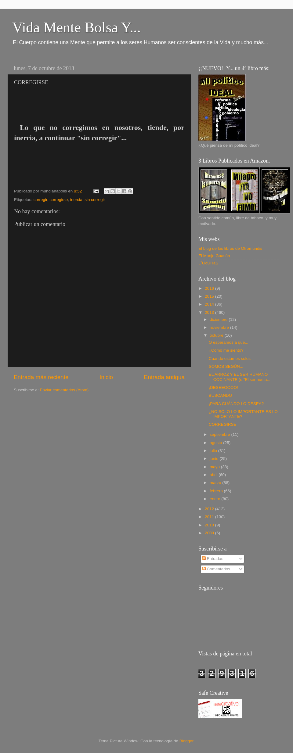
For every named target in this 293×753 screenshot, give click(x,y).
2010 (210, 525)
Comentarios (216, 569)
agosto (216, 442)
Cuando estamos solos (230, 358)
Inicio (106, 377)
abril (214, 474)
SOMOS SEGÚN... (226, 366)
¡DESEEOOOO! (223, 387)
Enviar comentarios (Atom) (64, 390)
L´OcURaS (208, 263)
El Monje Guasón (214, 255)
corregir (40, 199)
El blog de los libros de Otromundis (230, 248)
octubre (217, 335)
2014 (210, 304)
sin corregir (95, 199)
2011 (210, 517)
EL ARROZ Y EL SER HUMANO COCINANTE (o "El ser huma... (239, 377)
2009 (210, 533)
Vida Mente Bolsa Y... (76, 27)
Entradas (212, 558)
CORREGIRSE (223, 424)
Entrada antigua (164, 377)
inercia (76, 199)
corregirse (58, 199)
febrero (217, 491)
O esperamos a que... (228, 342)
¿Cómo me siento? (226, 350)
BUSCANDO (220, 395)
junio (214, 458)
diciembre (219, 319)
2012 (210, 509)
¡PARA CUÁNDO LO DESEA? (236, 403)
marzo (216, 482)
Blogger (186, 741)
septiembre (220, 434)
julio (214, 450)
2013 (210, 312)
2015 (210, 296)
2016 (210, 288)
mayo (215, 466)
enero (215, 499)
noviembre (220, 327)
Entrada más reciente (41, 377)
